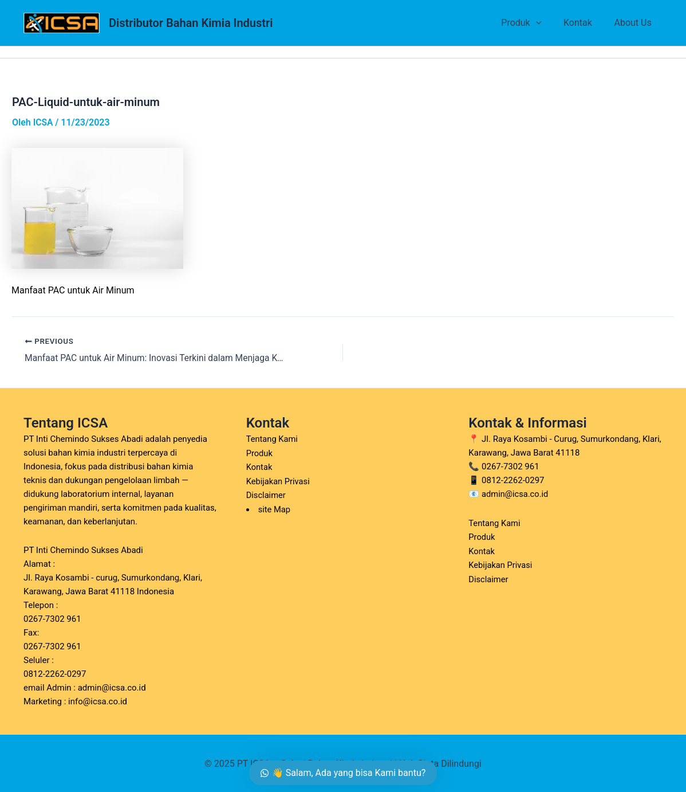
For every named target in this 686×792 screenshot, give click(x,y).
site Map (274, 508)
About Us (634, 22)
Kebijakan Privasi (279, 480)
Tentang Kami (272, 439)
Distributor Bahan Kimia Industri (191, 23)
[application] (545, 23)
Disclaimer (266, 494)
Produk (531, 23)
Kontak (583, 22)
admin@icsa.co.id (516, 494)
